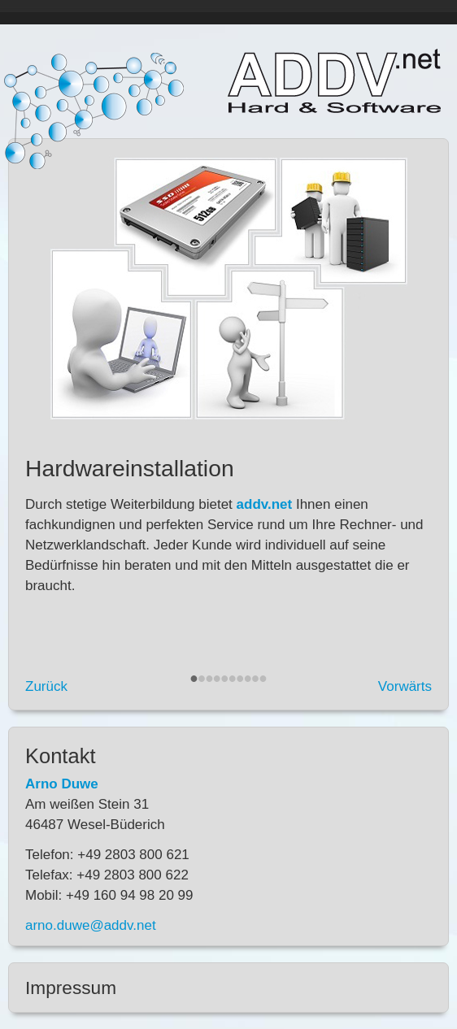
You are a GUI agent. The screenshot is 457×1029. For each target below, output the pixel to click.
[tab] (228, 987)
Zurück (46, 686)
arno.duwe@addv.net (90, 925)
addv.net (334, 81)
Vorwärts (405, 686)
